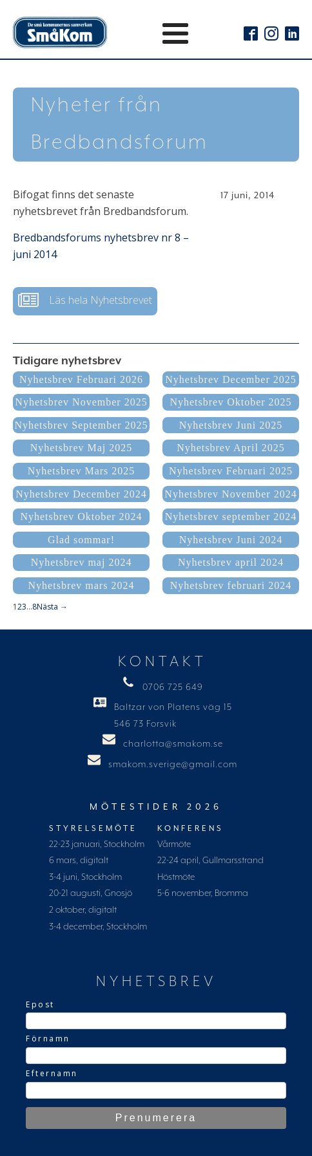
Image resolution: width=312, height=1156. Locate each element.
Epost (40, 1004)
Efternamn (52, 1073)
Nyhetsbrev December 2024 (81, 494)
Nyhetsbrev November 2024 (230, 494)
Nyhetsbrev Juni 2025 (230, 425)
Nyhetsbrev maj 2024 (81, 562)
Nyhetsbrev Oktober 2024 (81, 516)
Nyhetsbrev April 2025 (231, 447)
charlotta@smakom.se (173, 744)
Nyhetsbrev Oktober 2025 (230, 401)
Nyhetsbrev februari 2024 (230, 585)
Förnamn (48, 1038)
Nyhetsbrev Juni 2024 (230, 539)
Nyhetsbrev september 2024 (231, 516)
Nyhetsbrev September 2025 (81, 425)
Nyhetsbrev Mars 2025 (81, 470)
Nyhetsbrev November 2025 (81, 401)
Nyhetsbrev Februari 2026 (81, 379)
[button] (85, 301)
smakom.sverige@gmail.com (172, 765)
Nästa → (52, 606)
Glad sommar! (81, 539)
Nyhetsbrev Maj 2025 (81, 447)
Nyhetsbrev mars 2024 (81, 585)
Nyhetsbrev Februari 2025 (231, 470)
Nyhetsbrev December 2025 (231, 379)
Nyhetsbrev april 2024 (231, 562)
